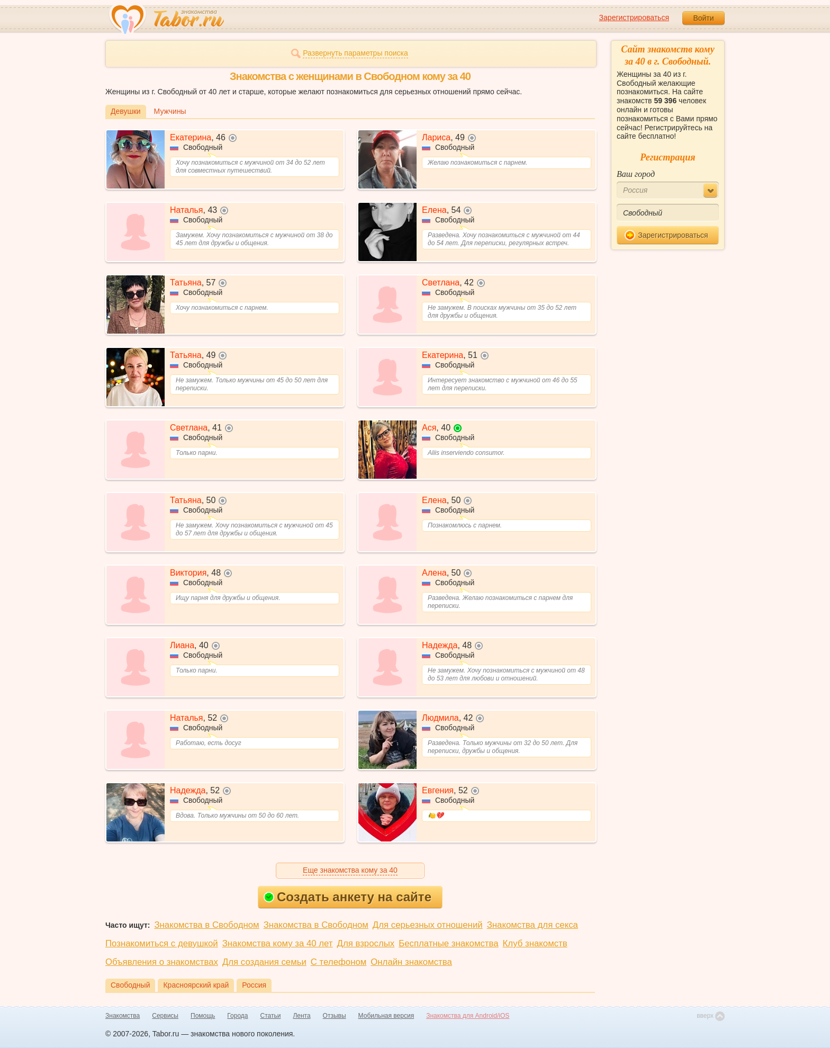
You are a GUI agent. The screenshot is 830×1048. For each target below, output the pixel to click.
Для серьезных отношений (428, 925)
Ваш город (636, 173)
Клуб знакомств (535, 943)
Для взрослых (366, 943)
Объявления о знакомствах (161, 962)
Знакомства (122, 1015)
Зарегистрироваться (634, 17)
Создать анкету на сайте (347, 897)
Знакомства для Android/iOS (467, 1015)
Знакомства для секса (532, 925)
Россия (254, 985)
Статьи (270, 1015)
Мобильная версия (386, 1015)
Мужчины (170, 111)
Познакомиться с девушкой (161, 943)
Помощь (203, 1015)
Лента (301, 1015)
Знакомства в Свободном (206, 925)
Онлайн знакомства (411, 962)
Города (237, 1015)
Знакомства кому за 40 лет (277, 943)
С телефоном (338, 962)
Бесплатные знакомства (448, 943)
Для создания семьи (264, 962)
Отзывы (334, 1015)
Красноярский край (196, 985)
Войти (703, 18)
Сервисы (165, 1015)
